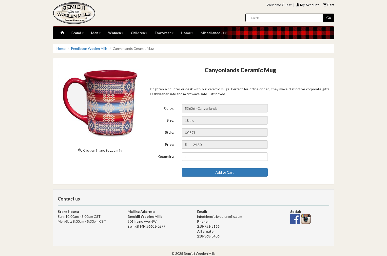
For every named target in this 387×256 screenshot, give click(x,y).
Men (96, 33)
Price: (169, 144)
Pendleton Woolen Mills (89, 48)
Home (187, 33)
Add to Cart (224, 172)
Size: (170, 120)
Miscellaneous (214, 33)
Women (115, 33)
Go (328, 18)
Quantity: (166, 156)
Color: (169, 108)
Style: (169, 132)
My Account (307, 5)
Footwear (164, 33)
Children (139, 33)
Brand (77, 33)
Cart (328, 5)
